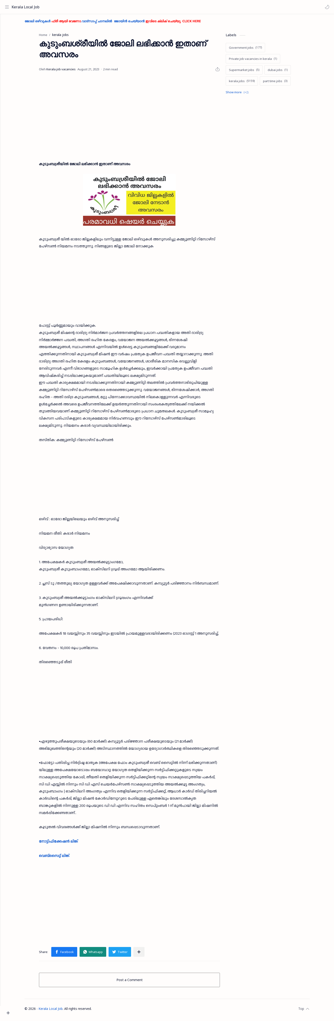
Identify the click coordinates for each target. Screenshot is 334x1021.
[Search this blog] (96, 7)
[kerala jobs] (250, 83)
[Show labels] (246, 94)
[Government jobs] (254, 50)
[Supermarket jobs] (252, 72)
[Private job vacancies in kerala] (261, 61)
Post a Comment (138, 982)
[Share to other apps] (147, 954)
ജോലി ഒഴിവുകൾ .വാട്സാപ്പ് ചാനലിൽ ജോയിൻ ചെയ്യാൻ (121, 23)
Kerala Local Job (27, 7)
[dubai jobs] (286, 72)
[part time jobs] (283, 83)
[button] (325, 6)
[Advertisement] (138, 116)
